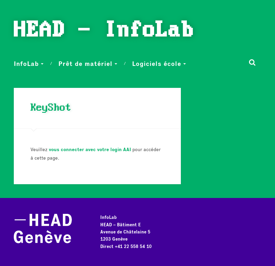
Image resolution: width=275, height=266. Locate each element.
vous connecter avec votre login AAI (90, 149)
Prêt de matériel (85, 64)
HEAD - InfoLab (104, 31)
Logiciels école (156, 64)
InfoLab (26, 64)
